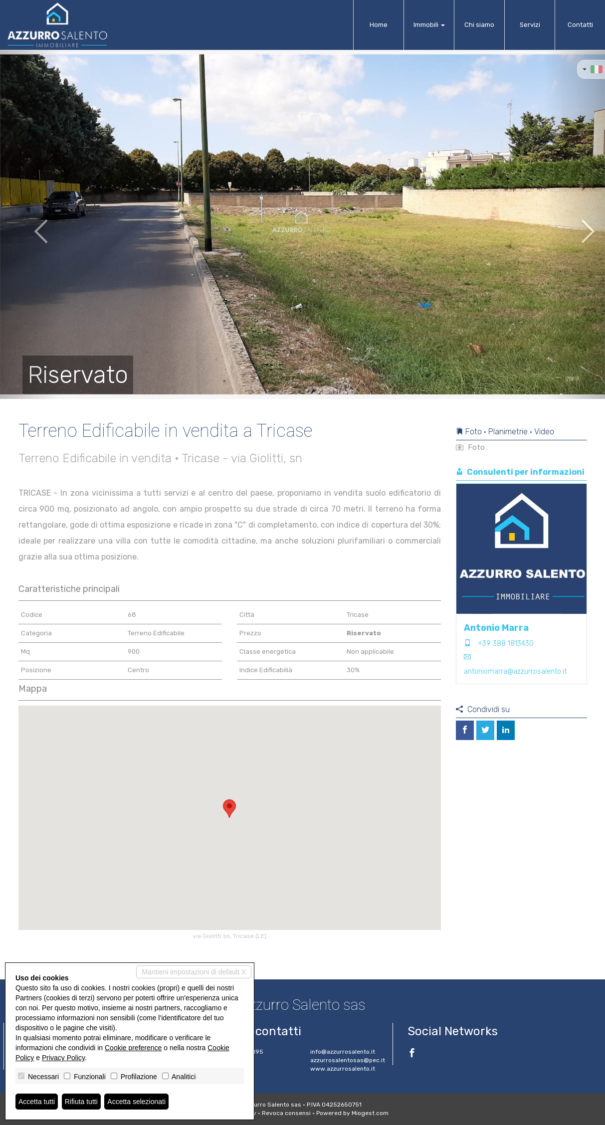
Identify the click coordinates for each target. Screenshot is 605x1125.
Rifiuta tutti (81, 1102)
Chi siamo (479, 24)
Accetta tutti (36, 1102)
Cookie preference (133, 1048)
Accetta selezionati (136, 1102)
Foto (470, 447)
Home (379, 24)
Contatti (580, 24)
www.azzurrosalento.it (342, 1068)
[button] (30, 224)
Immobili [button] (429, 24)
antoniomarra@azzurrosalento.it (515, 671)
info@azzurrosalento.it (342, 1051)
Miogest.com (370, 1113)
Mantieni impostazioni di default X (194, 972)
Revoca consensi (286, 1113)
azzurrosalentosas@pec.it (347, 1060)
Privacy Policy (63, 1058)
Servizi (530, 24)
